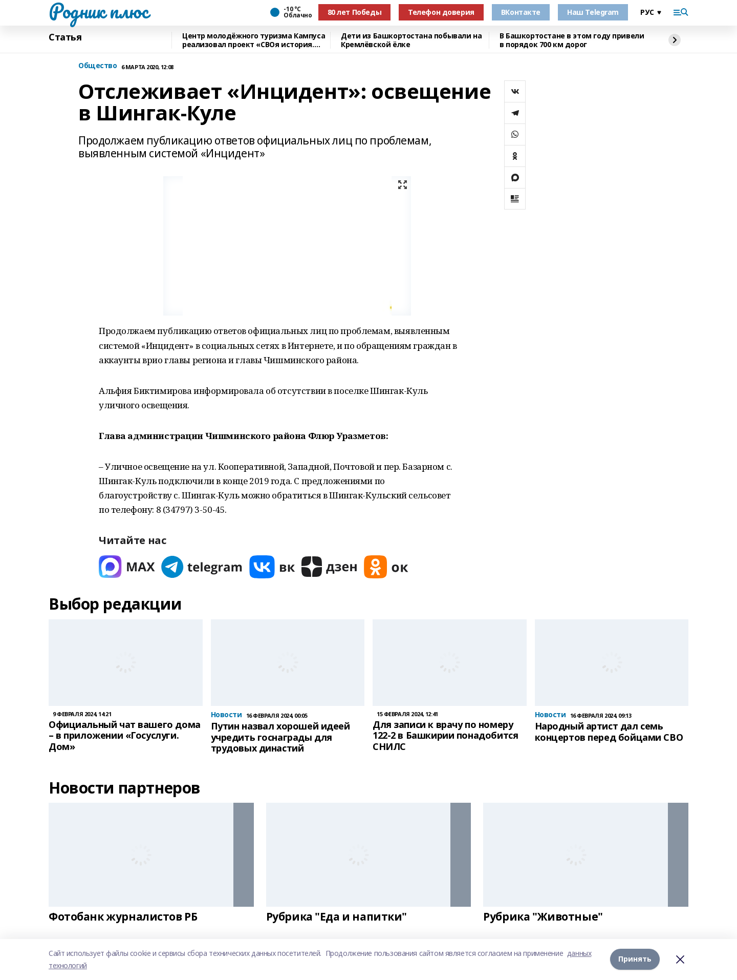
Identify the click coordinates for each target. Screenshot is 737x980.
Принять (635, 959)
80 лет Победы (355, 12)
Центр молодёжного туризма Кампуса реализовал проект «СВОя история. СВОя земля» (253, 40)
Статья (65, 37)
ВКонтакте (520, 12)
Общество (97, 65)
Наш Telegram (593, 12)
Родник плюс (98, 11)
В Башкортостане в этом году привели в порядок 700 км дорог (572, 40)
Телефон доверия (441, 12)
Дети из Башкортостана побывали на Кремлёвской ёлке (411, 40)
